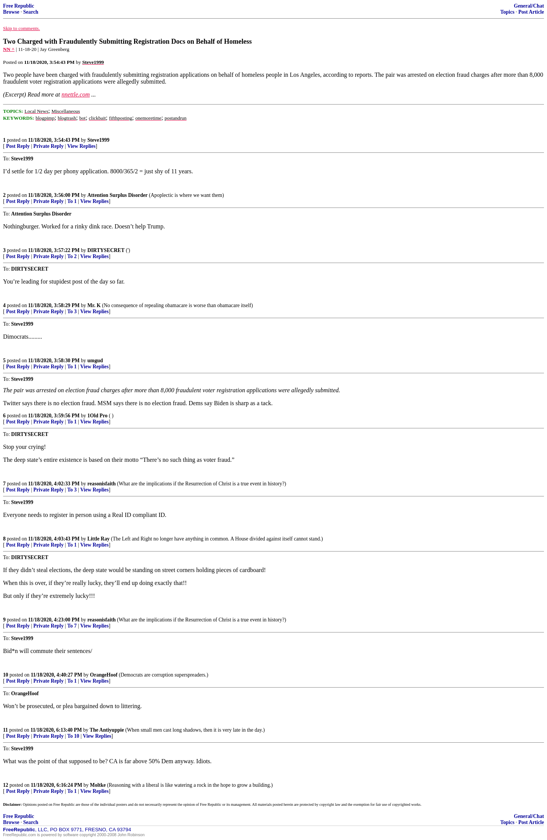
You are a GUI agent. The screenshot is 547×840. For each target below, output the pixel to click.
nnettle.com (76, 94)
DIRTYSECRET (106, 250)
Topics (507, 12)
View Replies (81, 146)
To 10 (73, 736)
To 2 (72, 256)
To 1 (72, 201)
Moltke (98, 785)
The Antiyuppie (107, 730)
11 (5, 730)
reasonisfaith (101, 484)
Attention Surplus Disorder (117, 195)
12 (5, 785)
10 (5, 675)
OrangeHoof (104, 675)
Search (30, 12)
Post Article (531, 12)
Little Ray (98, 539)
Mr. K (94, 305)
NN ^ (8, 49)
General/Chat (529, 6)
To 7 (72, 626)
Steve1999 (98, 140)
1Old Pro (97, 415)
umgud (95, 360)
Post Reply (18, 146)
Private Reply (48, 146)
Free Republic (18, 6)
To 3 (72, 311)
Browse (11, 12)
